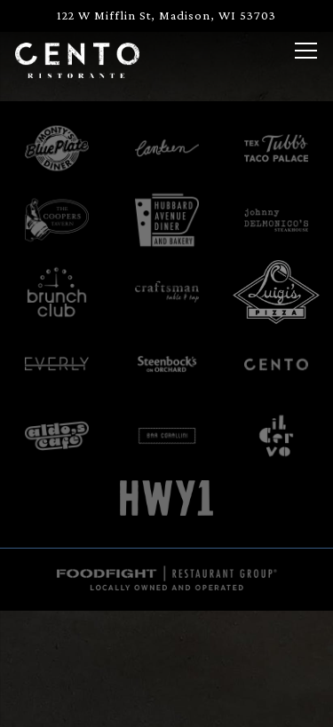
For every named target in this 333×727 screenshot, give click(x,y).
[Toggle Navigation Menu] (306, 51)
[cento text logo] (276, 364)
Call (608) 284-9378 (167, 651)
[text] (57, 220)
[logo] (57, 148)
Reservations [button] (167, 702)
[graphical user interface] (167, 436)
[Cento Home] (77, 58)
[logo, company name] (276, 148)
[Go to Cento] (166, 16)
